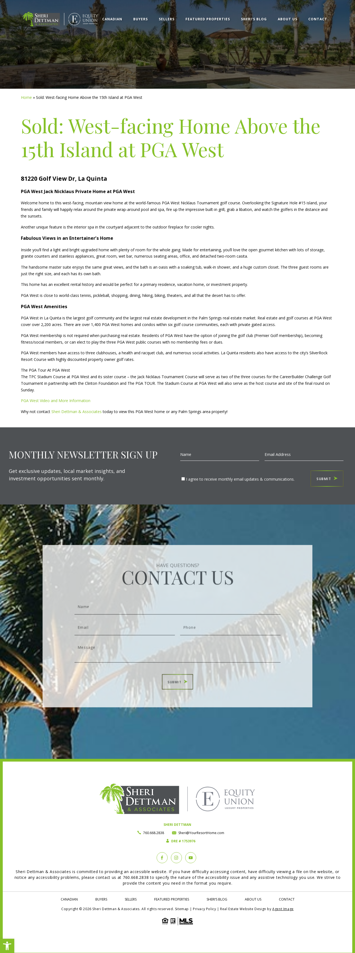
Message (177, 643)
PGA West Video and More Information (55, 400)
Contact (317, 18)
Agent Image (283, 909)
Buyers (140, 18)
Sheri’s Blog (254, 18)
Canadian (112, 18)
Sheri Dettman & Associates (76, 411)
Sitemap (182, 909)
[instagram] (176, 857)
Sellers (166, 18)
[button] (7, 946)
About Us (287, 18)
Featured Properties (207, 18)
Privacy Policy (204, 909)
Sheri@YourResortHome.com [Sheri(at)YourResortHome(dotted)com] (201, 833)
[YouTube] (190, 857)
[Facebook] (162, 857)
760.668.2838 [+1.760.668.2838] (153, 833)
